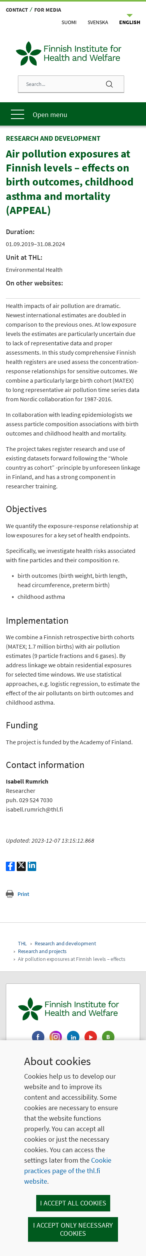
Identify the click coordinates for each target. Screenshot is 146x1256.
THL (22, 943)
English (129, 22)
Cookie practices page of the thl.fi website (67, 1171)
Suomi (69, 22)
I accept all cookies (73, 1202)
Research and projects (42, 951)
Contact (17, 9)
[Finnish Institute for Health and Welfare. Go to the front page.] (73, 1009)
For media (47, 9)
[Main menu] (73, 114)
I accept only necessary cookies (73, 1229)
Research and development (65, 943)
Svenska (98, 22)
